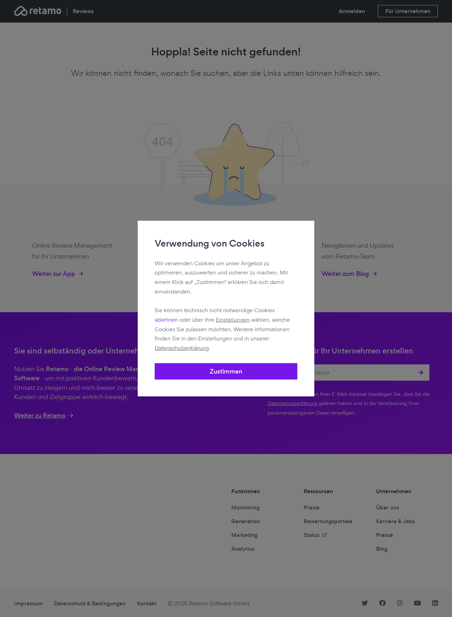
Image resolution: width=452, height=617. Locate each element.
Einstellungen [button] (233, 319)
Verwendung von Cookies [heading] (209, 243)
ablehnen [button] (166, 319)
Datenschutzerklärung (182, 348)
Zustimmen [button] (226, 371)
